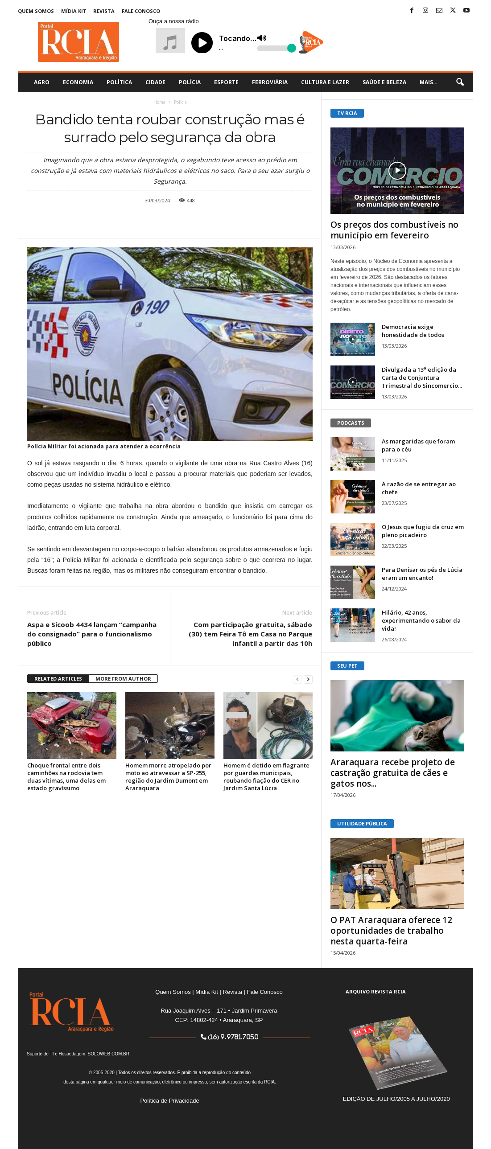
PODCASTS (350, 422)
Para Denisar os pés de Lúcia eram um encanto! (422, 574)
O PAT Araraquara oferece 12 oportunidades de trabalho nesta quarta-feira (391, 930)
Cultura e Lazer (325, 82)
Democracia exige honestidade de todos (413, 331)
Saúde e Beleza (384, 82)
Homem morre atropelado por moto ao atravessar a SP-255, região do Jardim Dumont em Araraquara (168, 776)
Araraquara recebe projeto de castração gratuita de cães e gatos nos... (392, 772)
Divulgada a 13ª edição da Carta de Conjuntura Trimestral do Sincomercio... (422, 377)
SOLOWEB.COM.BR (108, 1053)
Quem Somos (36, 11)
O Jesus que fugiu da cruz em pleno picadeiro (423, 531)
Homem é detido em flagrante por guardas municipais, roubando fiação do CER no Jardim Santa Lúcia (266, 776)
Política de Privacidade (169, 1100)
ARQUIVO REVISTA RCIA (376, 991)
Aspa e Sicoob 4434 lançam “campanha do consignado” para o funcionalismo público (92, 634)
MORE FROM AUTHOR (123, 678)
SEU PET (347, 665)
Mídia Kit (74, 11)
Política (119, 82)
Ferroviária (270, 82)
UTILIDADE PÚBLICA (362, 823)
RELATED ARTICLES (58, 678)
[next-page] (308, 679)
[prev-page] (297, 679)
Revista (104, 11)
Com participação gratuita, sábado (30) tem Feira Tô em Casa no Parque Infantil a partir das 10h (250, 634)
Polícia (190, 82)
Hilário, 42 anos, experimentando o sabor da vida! (421, 620)
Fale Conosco (141, 11)
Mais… (428, 82)
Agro (42, 82)
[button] (460, 82)
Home (159, 102)
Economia (78, 82)
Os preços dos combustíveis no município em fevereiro (394, 230)
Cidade (155, 82)
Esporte (226, 82)
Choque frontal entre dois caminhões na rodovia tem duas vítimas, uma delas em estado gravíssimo (66, 776)
